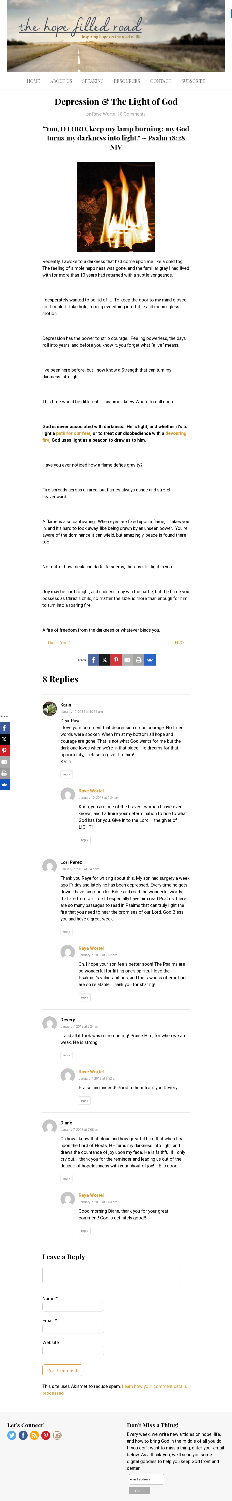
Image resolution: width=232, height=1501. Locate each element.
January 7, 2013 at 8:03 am (98, 1202)
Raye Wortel (91, 791)
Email (49, 1320)
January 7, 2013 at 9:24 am (79, 1026)
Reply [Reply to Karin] (66, 774)
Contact (160, 81)
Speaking (93, 81)
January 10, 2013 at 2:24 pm (99, 797)
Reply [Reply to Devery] (66, 1055)
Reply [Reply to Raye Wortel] (84, 840)
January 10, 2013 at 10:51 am (81, 712)
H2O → (182, 642)
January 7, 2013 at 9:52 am (98, 1078)
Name (50, 1298)
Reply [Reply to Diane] (66, 1179)
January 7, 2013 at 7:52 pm (98, 955)
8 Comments (133, 114)
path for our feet (73, 433)
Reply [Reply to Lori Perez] (66, 932)
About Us (61, 81)
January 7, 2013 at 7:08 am (79, 1129)
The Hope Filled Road (116, 36)
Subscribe (193, 81)
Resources (127, 81)
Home (33, 81)
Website (50, 1342)
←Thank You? (56, 642)
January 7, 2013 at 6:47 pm (79, 869)
